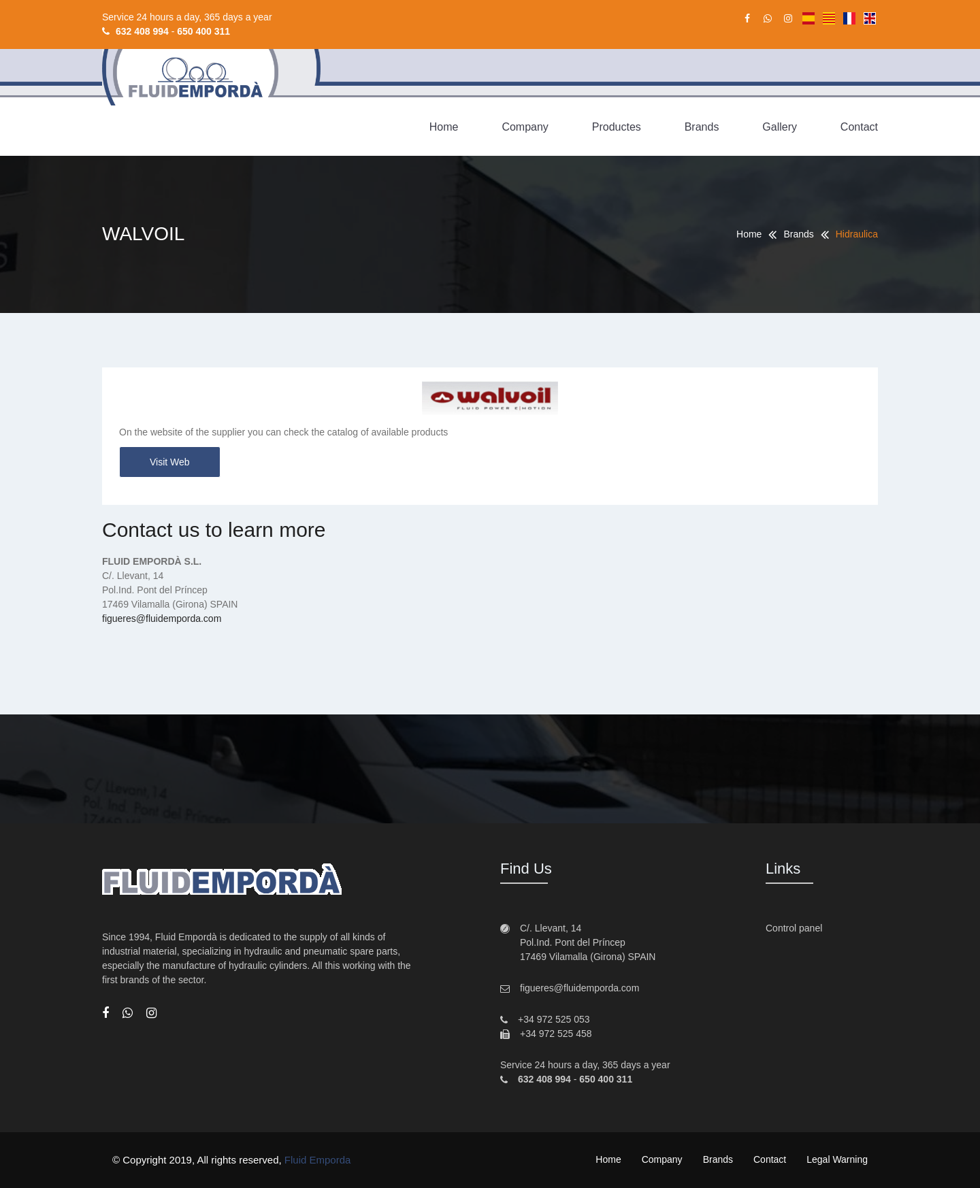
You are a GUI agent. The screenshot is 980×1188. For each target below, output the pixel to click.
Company (525, 127)
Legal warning (837, 1159)
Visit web (170, 462)
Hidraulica (857, 234)
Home (444, 127)
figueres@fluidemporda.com (161, 618)
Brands (702, 127)
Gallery (779, 127)
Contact (859, 127)
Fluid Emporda (317, 1160)
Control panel (794, 928)
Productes (616, 127)
